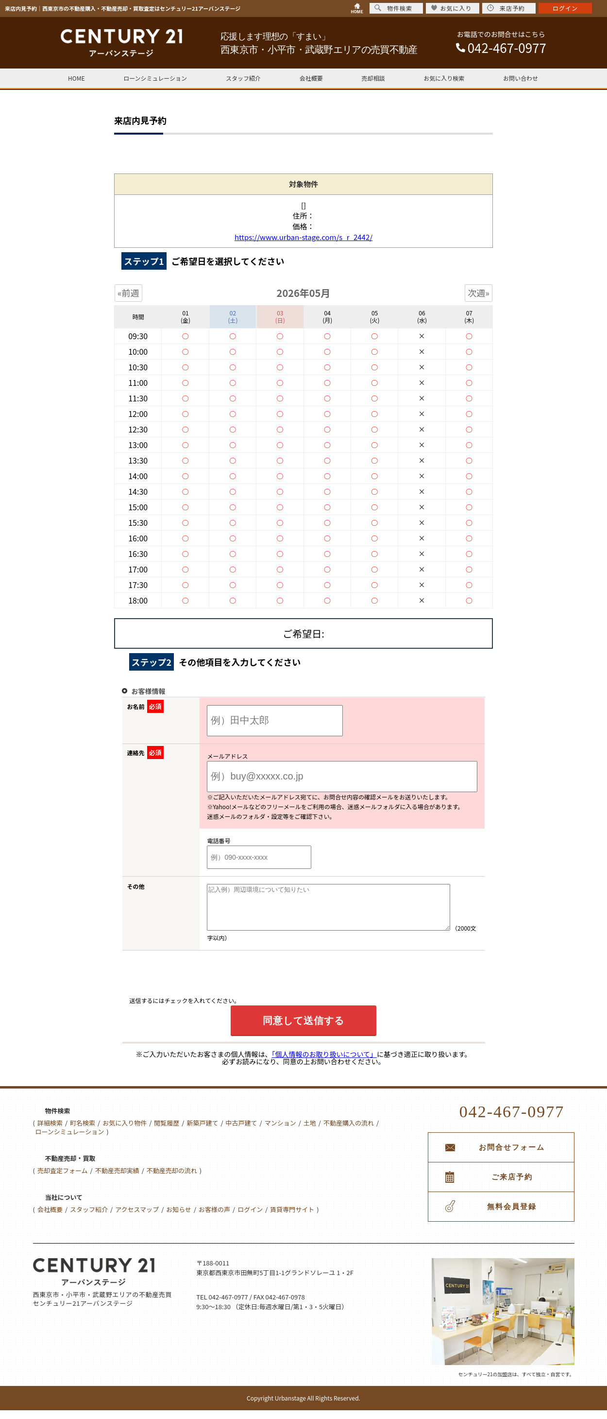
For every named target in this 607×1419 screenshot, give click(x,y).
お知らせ (178, 1218)
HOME (76, 78)
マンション (280, 1131)
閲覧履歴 (166, 1131)
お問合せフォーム (512, 1156)
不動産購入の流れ (348, 1131)
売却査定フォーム (62, 1179)
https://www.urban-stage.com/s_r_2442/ (303, 237)
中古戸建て (241, 1131)
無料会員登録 (512, 1215)
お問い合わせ (520, 78)
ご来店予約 (512, 1186)
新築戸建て (202, 1131)
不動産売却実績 (117, 1179)
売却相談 (373, 78)
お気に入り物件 (124, 1131)
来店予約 (506, 8)
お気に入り (451, 8)
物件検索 (393, 8)
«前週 (128, 292)
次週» (478, 292)
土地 (310, 1131)
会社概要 (311, 78)
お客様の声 (214, 1218)
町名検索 (82, 1131)
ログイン (250, 1218)
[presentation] (203, 985)
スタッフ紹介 (243, 78)
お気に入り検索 (443, 78)
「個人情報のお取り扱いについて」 (324, 1063)
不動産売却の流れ (172, 1179)
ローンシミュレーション (155, 78)
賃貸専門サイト (292, 1218)
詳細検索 (50, 1131)
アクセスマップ (137, 1218)
